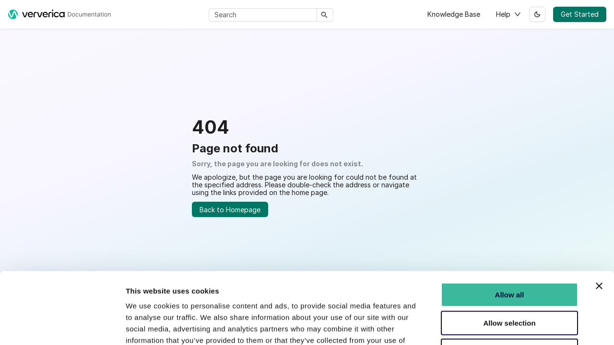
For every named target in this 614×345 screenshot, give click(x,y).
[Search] (264, 15)
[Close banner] (599, 224)
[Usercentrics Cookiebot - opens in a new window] (62, 331)
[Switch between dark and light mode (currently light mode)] (537, 14)
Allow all (509, 233)
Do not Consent (509, 289)
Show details (503, 331)
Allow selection (509, 261)
